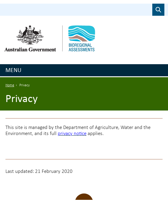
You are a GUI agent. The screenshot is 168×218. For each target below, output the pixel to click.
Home (9, 85)
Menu (13, 70)
